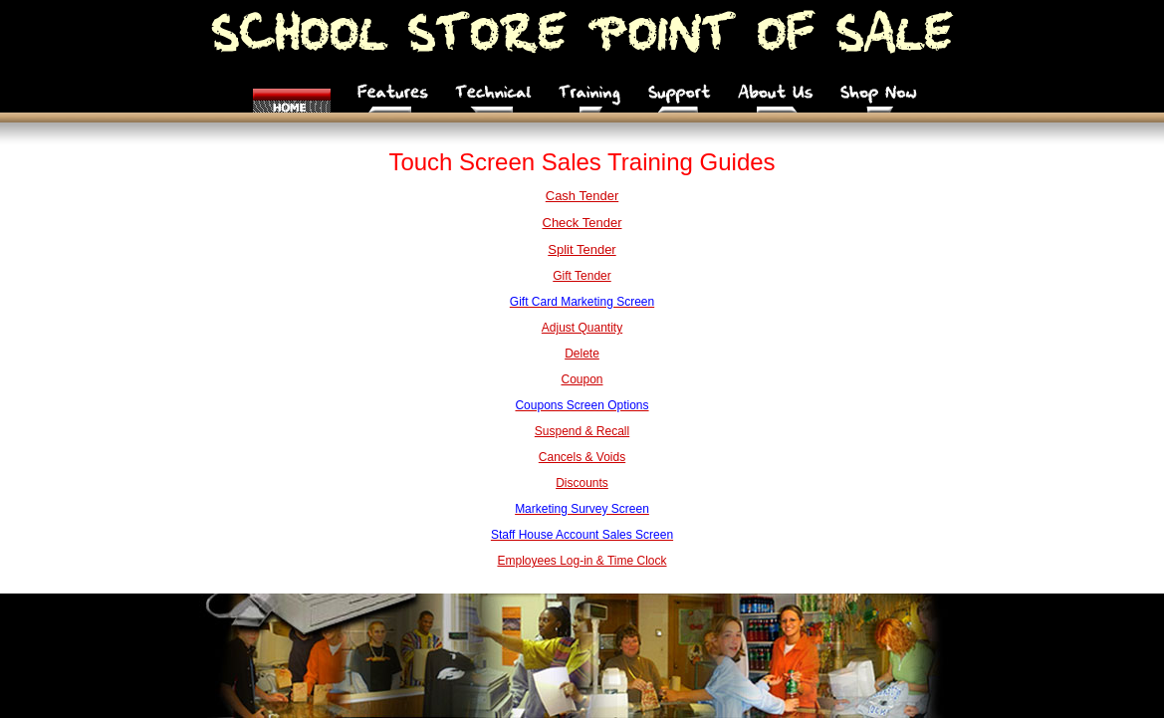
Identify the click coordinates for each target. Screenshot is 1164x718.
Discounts (582, 483)
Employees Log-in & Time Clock (581, 561)
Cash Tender (582, 195)
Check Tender (582, 222)
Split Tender (581, 249)
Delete (582, 353)
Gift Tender (581, 276)
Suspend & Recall (582, 431)
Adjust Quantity (582, 328)
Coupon (581, 379)
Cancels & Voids (582, 457)
